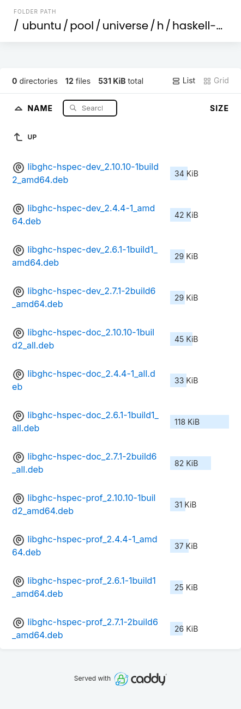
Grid (216, 80)
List (183, 80)
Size (219, 108)
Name (41, 107)
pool (82, 25)
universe (125, 25)
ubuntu (42, 25)
